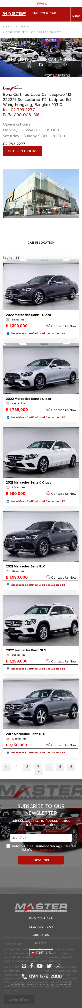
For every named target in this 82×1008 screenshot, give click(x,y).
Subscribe (41, 860)
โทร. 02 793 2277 (19, 110)
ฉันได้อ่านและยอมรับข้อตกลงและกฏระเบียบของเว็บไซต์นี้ (41, 848)
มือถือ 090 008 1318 (21, 115)
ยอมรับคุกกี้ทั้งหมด (19, 999)
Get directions (22, 151)
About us (41, 935)
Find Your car (41, 918)
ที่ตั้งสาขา (41, 3)
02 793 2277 (14, 144)
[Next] (39, 771)
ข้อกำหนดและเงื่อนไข (47, 849)
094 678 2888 (76, 29)
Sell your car (41, 927)
